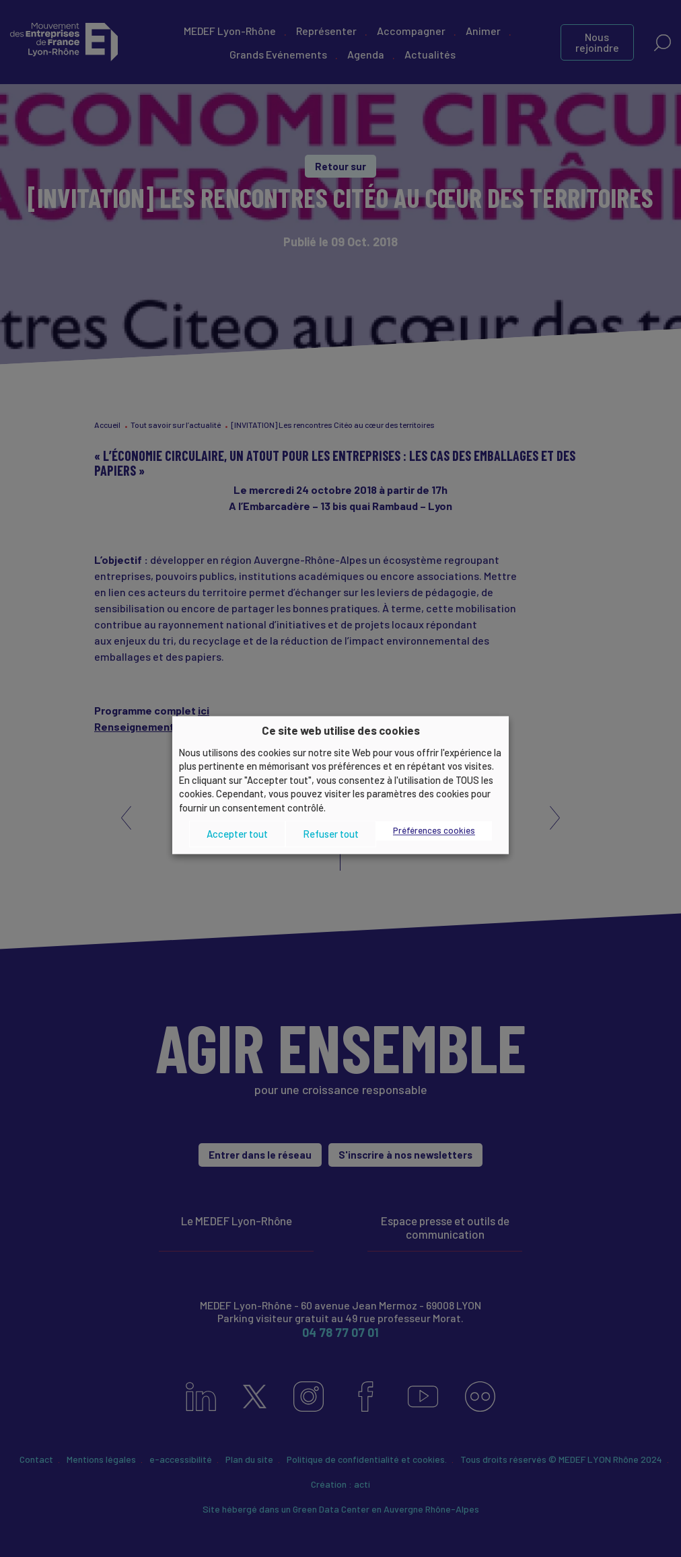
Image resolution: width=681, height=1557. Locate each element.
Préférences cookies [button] (434, 831)
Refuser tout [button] (331, 834)
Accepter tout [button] (237, 834)
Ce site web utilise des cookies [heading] (341, 730)
